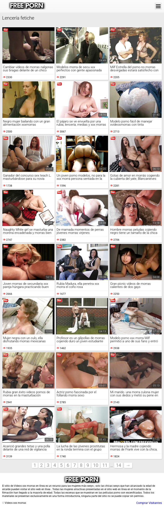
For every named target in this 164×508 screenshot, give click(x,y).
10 (95, 465)
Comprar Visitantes (149, 503)
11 (104, 465)
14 (118, 465)
